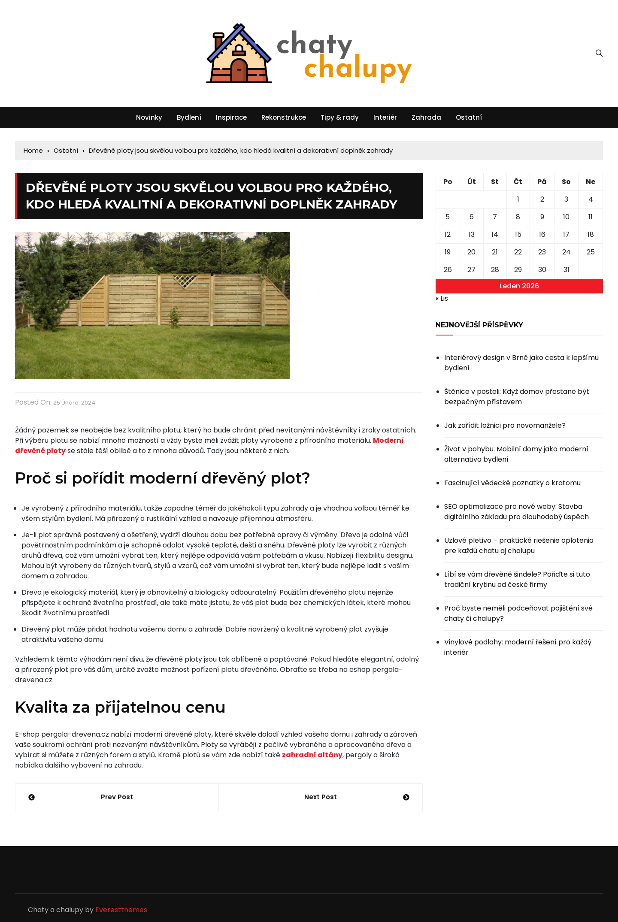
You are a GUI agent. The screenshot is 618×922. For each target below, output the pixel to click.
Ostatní (469, 117)
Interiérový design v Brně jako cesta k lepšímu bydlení (521, 363)
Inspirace (231, 117)
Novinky (149, 117)
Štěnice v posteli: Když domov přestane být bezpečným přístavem (516, 397)
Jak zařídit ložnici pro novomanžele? (505, 425)
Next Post (320, 796)
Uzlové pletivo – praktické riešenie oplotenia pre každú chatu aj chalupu (519, 545)
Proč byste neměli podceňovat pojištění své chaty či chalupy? (518, 613)
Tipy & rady (340, 117)
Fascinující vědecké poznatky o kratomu (512, 483)
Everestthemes (121, 910)
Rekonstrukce (283, 117)
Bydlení (189, 117)
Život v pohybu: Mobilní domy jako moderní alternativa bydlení (516, 454)
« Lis (442, 298)
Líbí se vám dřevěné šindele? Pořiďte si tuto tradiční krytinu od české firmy (517, 579)
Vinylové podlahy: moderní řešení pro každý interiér (517, 647)
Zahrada (426, 117)
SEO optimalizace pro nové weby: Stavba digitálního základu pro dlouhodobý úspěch (516, 512)
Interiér (385, 117)
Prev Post (117, 796)
